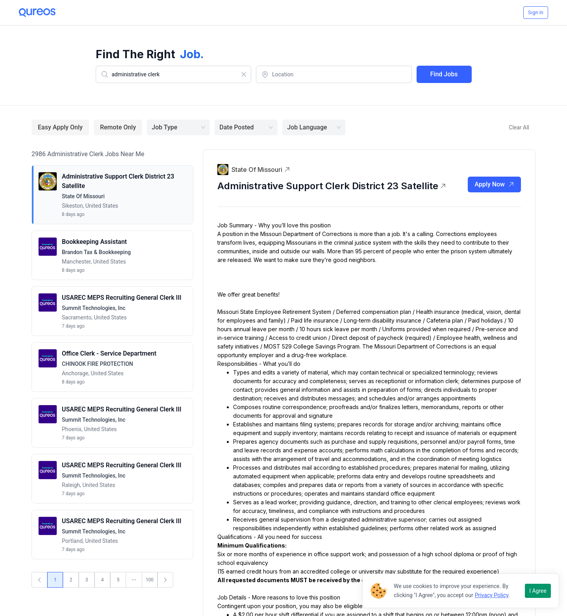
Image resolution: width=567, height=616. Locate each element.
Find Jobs (444, 74)
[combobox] (173, 74)
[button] (112, 194)
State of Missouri (261, 169)
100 (150, 580)
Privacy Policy (491, 595)
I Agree (538, 591)
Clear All (519, 127)
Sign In (535, 12)
